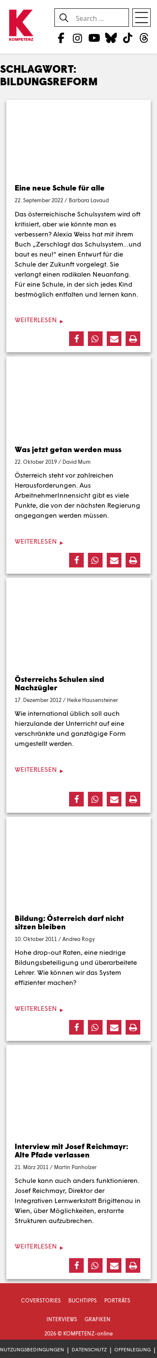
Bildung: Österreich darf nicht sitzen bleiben (69, 922)
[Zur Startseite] (21, 25)
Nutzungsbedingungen (32, 1349)
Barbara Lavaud (89, 200)
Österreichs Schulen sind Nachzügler (59, 683)
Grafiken (98, 1319)
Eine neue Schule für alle (60, 187)
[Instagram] (77, 37)
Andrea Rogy (78, 939)
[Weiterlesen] (78, 320)
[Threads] (144, 37)
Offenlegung (132, 1349)
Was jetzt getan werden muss (68, 449)
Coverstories (41, 1300)
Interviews (61, 1319)
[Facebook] (60, 37)
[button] (76, 338)
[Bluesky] (110, 37)
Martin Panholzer (75, 1167)
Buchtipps (82, 1300)
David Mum (76, 461)
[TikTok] (127, 37)
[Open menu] (141, 17)
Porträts (117, 1300)
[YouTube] (94, 37)
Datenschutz (89, 1349)
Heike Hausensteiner (92, 700)
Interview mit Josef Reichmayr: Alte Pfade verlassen (71, 1150)
